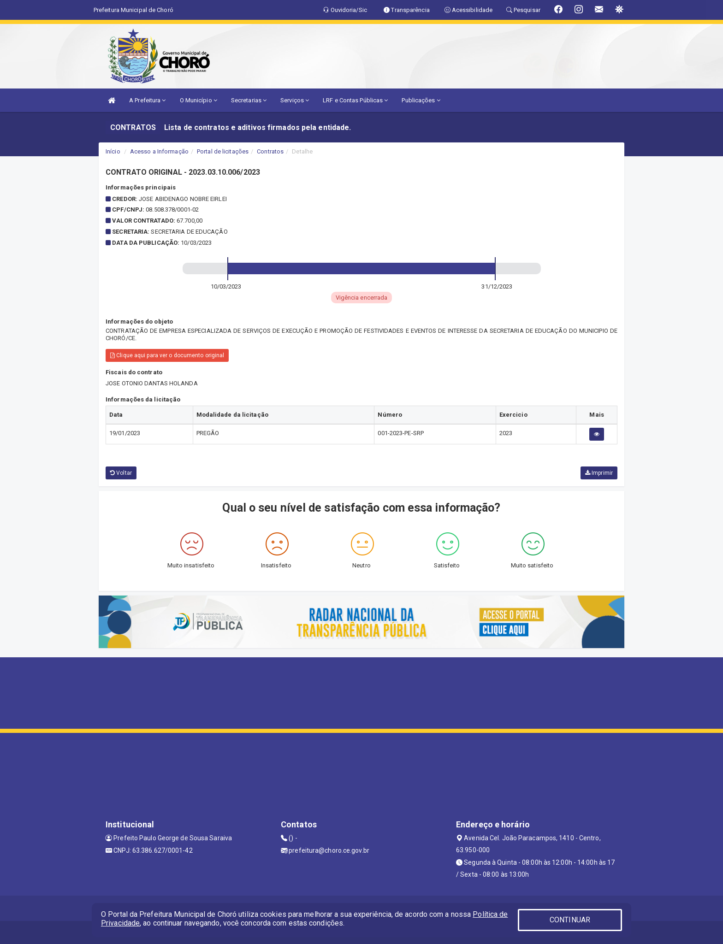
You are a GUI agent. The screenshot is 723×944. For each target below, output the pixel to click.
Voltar (121, 473)
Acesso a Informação (159, 151)
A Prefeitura (147, 100)
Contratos (270, 151)
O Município (198, 100)
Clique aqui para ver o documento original (167, 355)
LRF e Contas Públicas (355, 100)
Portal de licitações (223, 151)
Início (113, 151)
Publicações (421, 100)
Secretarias (249, 100)
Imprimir (599, 473)
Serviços (294, 100)
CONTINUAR (570, 919)
